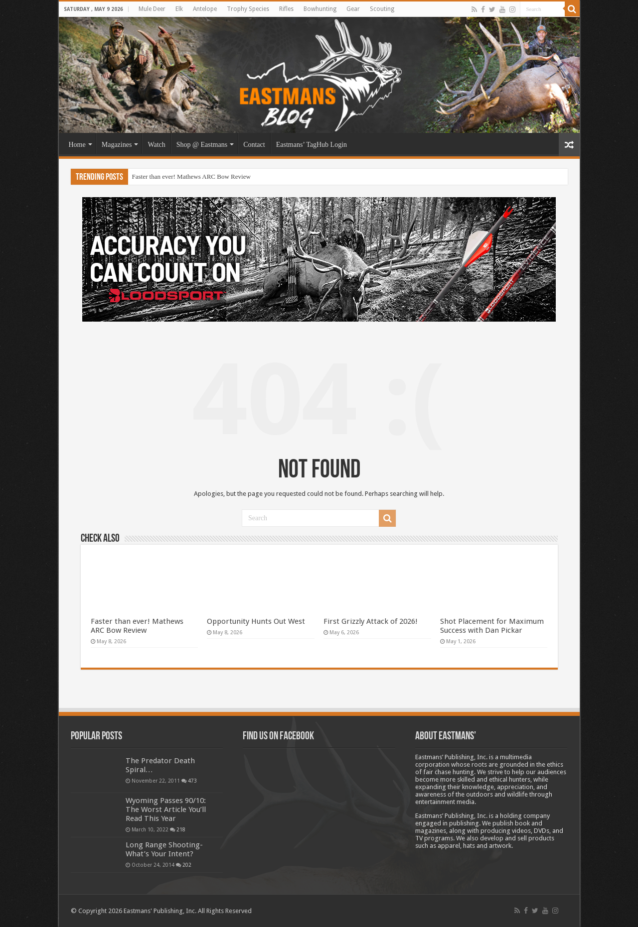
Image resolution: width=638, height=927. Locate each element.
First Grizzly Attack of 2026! (370, 621)
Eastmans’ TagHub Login (311, 144)
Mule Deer (152, 8)
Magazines (117, 144)
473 (192, 781)
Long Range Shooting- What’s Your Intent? (164, 849)
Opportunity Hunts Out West (256, 621)
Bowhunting (320, 8)
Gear (353, 8)
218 (180, 829)
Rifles (286, 8)
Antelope (205, 8)
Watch (156, 144)
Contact (254, 144)
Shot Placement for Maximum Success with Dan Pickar (492, 626)
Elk (179, 8)
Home (77, 144)
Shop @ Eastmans (201, 144)
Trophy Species (248, 8)
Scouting (382, 8)
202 (186, 865)
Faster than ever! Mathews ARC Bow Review (191, 176)
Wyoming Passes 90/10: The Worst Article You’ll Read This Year (166, 809)
